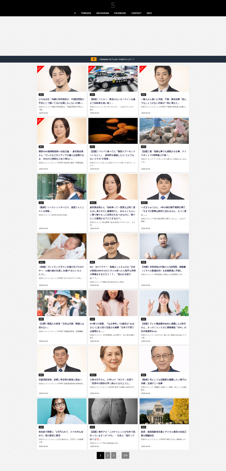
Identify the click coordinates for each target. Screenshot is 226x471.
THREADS (86, 13)
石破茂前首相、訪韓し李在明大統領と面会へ (61, 381)
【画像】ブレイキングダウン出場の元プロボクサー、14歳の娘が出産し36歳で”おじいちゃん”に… (61, 273)
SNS (92, 94)
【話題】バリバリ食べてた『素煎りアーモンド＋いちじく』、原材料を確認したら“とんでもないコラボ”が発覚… (112, 158)
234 (128, 456)
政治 (41, 94)
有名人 (93, 205)
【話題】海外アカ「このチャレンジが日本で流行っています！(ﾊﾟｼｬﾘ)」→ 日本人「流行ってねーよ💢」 (112, 436)
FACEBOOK (120, 13)
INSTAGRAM (102, 13)
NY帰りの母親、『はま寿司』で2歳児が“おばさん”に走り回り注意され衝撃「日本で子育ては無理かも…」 (111, 329)
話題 (41, 321)
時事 (143, 264)
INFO (149, 13)
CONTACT (136, 13)
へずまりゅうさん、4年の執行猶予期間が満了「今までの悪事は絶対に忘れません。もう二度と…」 (164, 214)
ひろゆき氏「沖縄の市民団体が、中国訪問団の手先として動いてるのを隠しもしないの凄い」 (61, 103)
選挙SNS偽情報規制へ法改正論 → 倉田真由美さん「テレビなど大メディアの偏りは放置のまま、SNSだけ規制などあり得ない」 (61, 158)
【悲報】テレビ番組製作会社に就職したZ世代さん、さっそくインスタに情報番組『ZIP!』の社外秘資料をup (163, 329)
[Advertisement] (113, 36)
